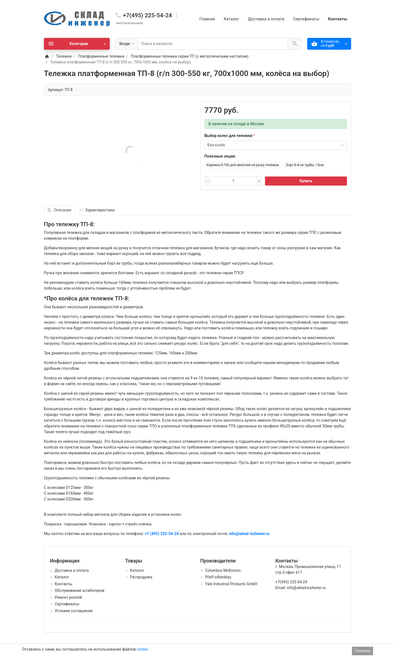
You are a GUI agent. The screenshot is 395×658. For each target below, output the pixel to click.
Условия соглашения (73, 611)
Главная (207, 18)
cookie (142, 649)
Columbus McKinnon (223, 570)
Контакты (337, 18)
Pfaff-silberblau (218, 577)
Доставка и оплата (266, 18)
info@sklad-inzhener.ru (249, 533)
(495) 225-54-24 (164, 533)
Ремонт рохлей (68, 597)
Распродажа (141, 577)
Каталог (231, 18)
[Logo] (77, 18)
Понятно (362, 651)
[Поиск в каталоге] (213, 44)
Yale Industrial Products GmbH (231, 584)
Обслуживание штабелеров (79, 590)
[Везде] (126, 44)
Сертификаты (306, 18)
